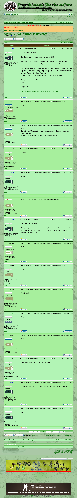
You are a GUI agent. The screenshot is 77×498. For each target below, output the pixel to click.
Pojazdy (30, 22)
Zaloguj (7, 14)
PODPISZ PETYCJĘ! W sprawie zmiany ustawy (25, 34)
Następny (70, 42)
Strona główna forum (10, 22)
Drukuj (6, 42)
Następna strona (68, 39)
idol (11, 35)
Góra (5, 97)
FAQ (71, 14)
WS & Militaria (22, 22)
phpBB (31, 495)
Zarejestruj (14, 14)
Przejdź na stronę (50, 39)
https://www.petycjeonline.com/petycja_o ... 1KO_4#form (41, 91)
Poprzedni (64, 42)
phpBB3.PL (52, 496)
